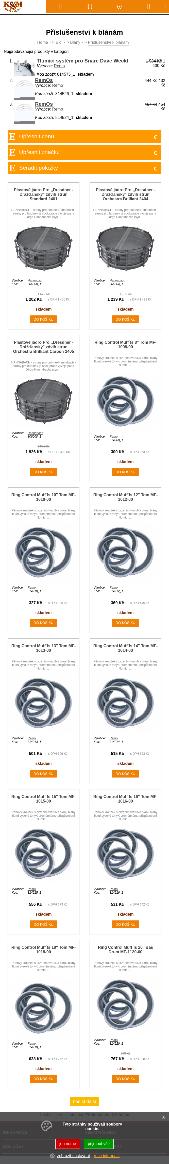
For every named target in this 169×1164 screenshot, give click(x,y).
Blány (75, 42)
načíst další (84, 1101)
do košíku (44, 319)
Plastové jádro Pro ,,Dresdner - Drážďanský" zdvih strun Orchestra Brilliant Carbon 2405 (43, 347)
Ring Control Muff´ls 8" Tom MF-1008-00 (125, 344)
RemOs (44, 80)
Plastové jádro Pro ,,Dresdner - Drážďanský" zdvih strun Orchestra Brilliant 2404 (125, 194)
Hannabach (35, 280)
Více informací (107, 1156)
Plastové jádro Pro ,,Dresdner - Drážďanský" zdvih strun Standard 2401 (43, 194)
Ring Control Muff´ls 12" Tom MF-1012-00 (125, 497)
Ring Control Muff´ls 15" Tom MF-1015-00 (43, 798)
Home (42, 42)
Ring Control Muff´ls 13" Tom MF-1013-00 (43, 648)
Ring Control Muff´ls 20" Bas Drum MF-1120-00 (125, 949)
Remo (59, 66)
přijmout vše (99, 1143)
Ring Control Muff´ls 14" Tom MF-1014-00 (125, 648)
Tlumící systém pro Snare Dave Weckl (82, 60)
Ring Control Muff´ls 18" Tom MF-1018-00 (43, 949)
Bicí (59, 42)
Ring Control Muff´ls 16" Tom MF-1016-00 (125, 798)
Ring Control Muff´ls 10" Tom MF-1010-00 (43, 497)
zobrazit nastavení (73, 1156)
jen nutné (67, 1143)
